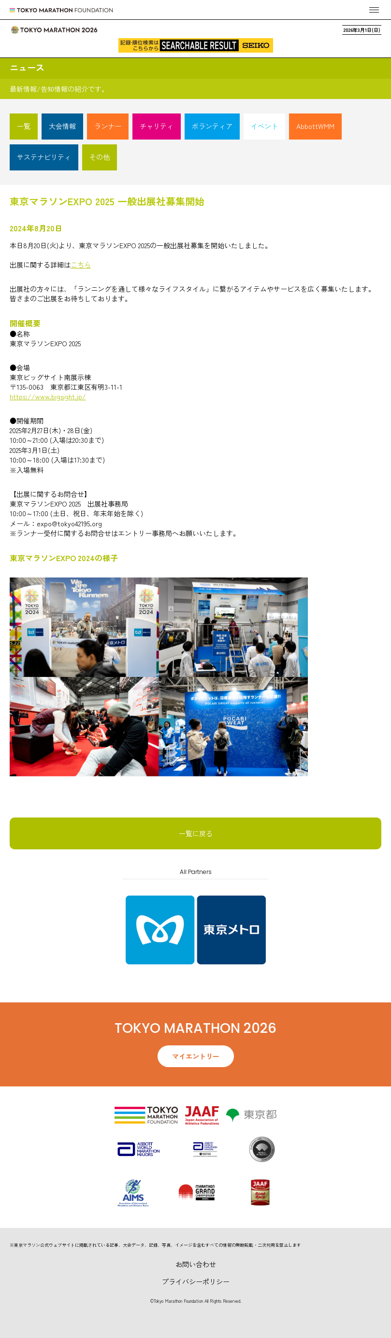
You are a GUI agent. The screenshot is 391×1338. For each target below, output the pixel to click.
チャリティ (157, 126)
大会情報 (62, 126)
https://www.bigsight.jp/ (48, 396)
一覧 (23, 126)
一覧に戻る (196, 833)
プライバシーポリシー (196, 1281)
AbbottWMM (315, 126)
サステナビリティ (44, 157)
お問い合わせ (195, 1264)
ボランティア (212, 126)
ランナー (107, 126)
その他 (99, 157)
